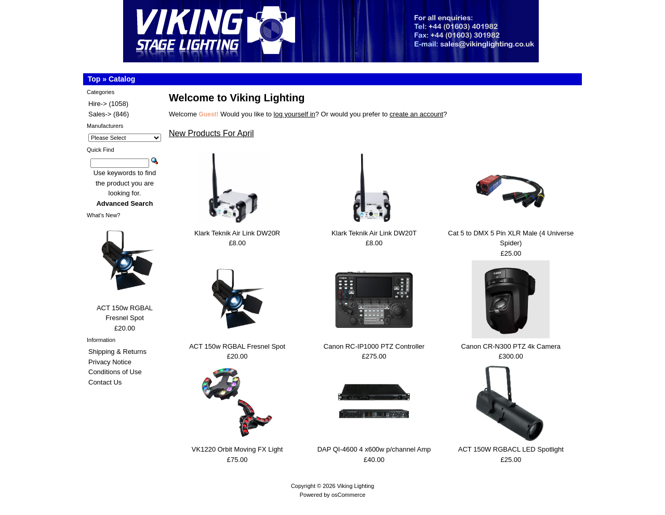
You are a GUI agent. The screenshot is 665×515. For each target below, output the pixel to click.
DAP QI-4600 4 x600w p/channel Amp (374, 449)
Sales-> (99, 114)
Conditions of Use (115, 372)
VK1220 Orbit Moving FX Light (237, 449)
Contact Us (105, 382)
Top (94, 79)
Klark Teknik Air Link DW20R (237, 233)
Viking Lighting (355, 486)
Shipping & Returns (117, 351)
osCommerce (348, 495)
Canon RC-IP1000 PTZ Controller (374, 346)
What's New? (103, 215)
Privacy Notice (109, 362)
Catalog (122, 79)
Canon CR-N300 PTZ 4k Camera (511, 346)
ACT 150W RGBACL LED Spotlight (511, 449)
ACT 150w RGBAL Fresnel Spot (237, 346)
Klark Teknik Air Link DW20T (374, 233)
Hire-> (97, 104)
